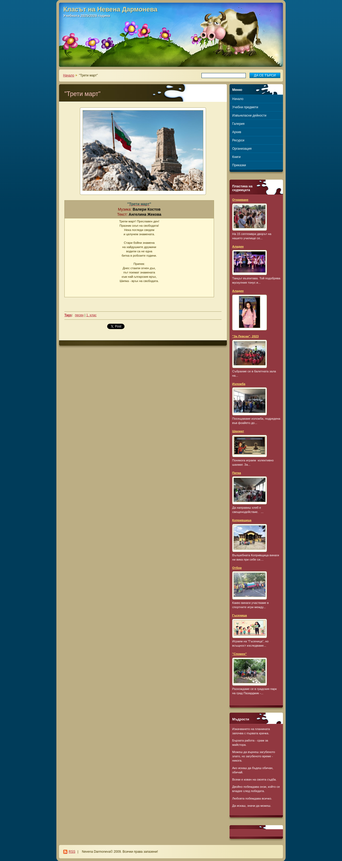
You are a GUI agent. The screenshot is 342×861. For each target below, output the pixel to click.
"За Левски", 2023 (245, 336)
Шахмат (238, 431)
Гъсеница (239, 615)
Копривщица (241, 520)
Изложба (238, 383)
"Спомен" (239, 653)
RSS (72, 852)
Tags (68, 315)
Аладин (238, 246)
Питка (236, 472)
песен (79, 315)
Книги (236, 157)
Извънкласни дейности (249, 115)
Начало (68, 75)
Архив (236, 132)
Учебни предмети (245, 107)
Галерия (238, 124)
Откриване (240, 199)
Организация (241, 148)
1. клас (91, 315)
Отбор (237, 567)
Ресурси (238, 140)
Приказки (239, 165)
